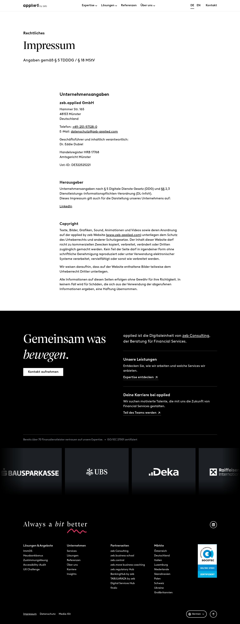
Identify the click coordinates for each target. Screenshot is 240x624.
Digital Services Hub (123, 583)
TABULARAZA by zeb (123, 579)
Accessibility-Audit (34, 565)
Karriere (71, 569)
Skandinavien (162, 574)
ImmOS (27, 551)
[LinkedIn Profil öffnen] (213, 524)
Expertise (88, 5)
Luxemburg (161, 565)
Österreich (160, 551)
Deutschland (162, 555)
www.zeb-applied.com (123, 236)
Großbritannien (163, 592)
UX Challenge (31, 569)
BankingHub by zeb (122, 574)
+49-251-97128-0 (84, 127)
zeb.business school (122, 555)
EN (199, 5)
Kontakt (211, 5)
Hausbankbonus (33, 555)
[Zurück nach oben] (213, 614)
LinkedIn (66, 207)
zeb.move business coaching (128, 565)
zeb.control (117, 560)
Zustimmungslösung (35, 560)
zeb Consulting (195, 336)
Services (72, 551)
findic (114, 588)
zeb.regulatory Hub (122, 569)
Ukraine (159, 588)
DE (192, 5)
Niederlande (161, 569)
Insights (71, 574)
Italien (158, 560)
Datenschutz (48, 614)
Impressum (30, 614)
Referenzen (129, 5)
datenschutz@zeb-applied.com (94, 132)
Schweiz (159, 583)
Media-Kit (65, 614)
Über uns (146, 5)
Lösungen (107, 5)
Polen (157, 579)
